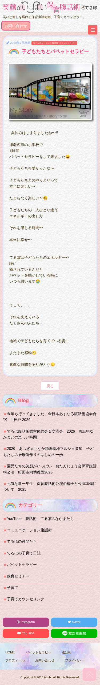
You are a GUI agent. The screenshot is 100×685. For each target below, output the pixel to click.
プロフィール (15, 660)
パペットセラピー (67, 43)
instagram (26, 622)
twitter (74, 622)
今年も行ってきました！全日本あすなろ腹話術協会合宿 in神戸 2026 (50, 417)
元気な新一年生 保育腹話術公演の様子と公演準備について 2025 (50, 486)
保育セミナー (18, 576)
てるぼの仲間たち (22, 541)
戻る (50, 386)
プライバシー (74, 660)
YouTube (25, 633)
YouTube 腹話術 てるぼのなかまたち (40, 518)
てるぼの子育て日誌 (24, 553)
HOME (10, 652)
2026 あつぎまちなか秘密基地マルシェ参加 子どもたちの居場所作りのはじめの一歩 (48, 451)
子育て (12, 587)
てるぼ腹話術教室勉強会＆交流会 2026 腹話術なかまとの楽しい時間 (48, 434)
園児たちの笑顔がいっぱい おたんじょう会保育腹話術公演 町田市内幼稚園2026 (50, 469)
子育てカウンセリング (25, 599)
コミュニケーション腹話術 (45, 43)
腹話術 (66, 652)
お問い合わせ (16, 26)
